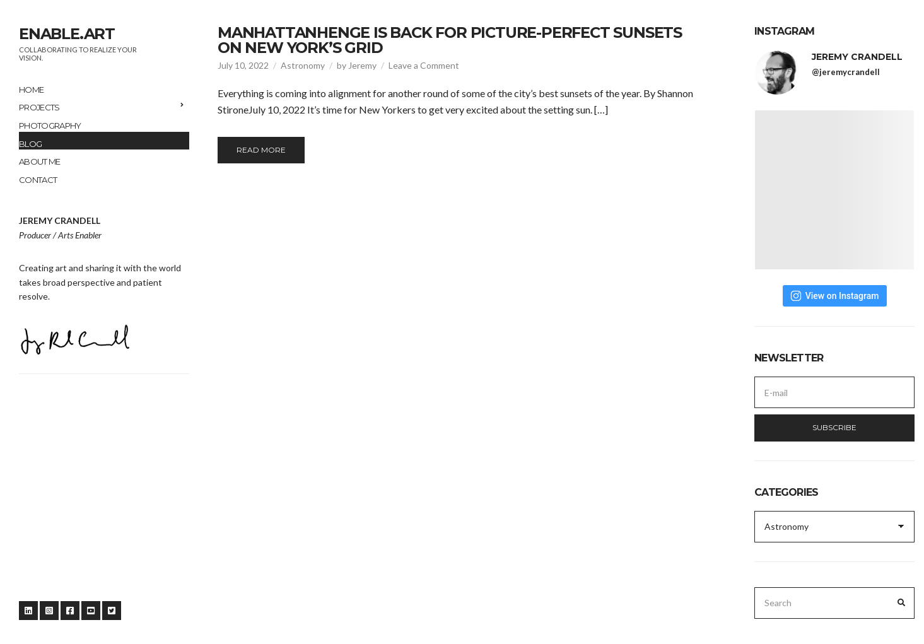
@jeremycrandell (846, 72)
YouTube (90, 610)
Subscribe (834, 427)
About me (40, 161)
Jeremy (362, 65)
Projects (39, 107)
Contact (38, 180)
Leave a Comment (424, 65)
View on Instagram (834, 296)
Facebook (70, 610)
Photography (50, 125)
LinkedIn (28, 610)
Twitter (111, 610)
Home (31, 90)
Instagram (49, 610)
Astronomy (303, 65)
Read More (261, 150)
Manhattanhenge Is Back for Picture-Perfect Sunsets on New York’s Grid (450, 40)
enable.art (67, 34)
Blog (30, 144)
